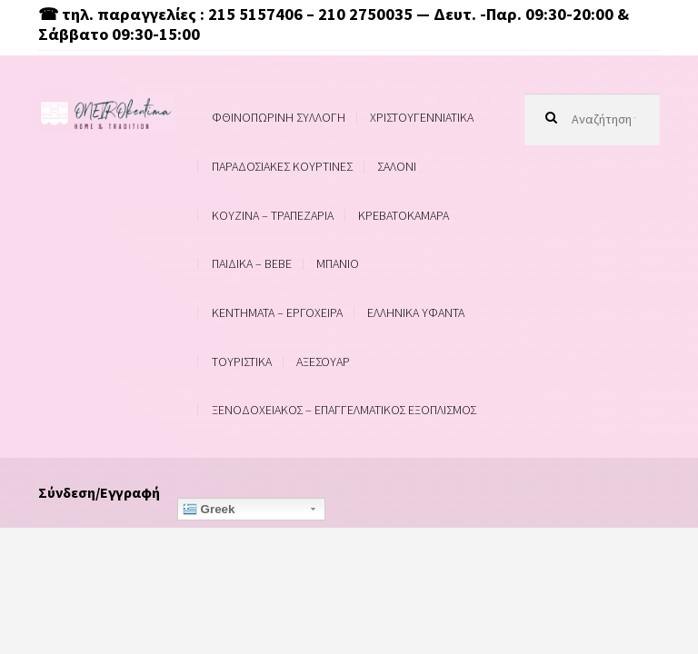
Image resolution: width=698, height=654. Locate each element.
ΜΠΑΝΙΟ (337, 263)
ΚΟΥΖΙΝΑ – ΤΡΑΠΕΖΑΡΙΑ (273, 215)
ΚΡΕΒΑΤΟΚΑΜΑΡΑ (403, 215)
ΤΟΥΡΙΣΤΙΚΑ (242, 361)
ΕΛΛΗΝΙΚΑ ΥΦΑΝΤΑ (415, 312)
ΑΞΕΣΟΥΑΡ (323, 361)
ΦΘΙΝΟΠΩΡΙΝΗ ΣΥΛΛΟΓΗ (278, 117)
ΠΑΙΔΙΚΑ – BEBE (252, 263)
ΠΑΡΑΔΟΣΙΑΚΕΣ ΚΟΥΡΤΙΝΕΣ (282, 166)
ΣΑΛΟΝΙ (396, 166)
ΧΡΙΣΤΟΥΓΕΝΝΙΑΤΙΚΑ (422, 117)
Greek (209, 509)
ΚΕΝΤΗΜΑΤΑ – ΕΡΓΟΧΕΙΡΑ (277, 312)
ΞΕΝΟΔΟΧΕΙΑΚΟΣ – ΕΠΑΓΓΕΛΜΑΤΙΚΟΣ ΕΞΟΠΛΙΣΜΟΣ (344, 409)
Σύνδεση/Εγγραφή (99, 492)
